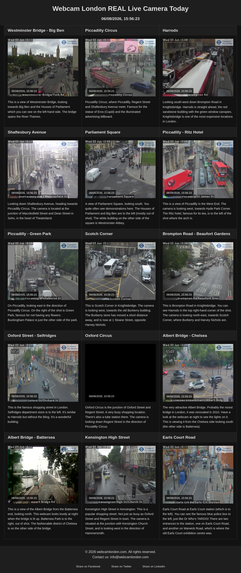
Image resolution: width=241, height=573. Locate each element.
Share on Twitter (121, 566)
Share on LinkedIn (153, 566)
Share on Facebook (88, 566)
